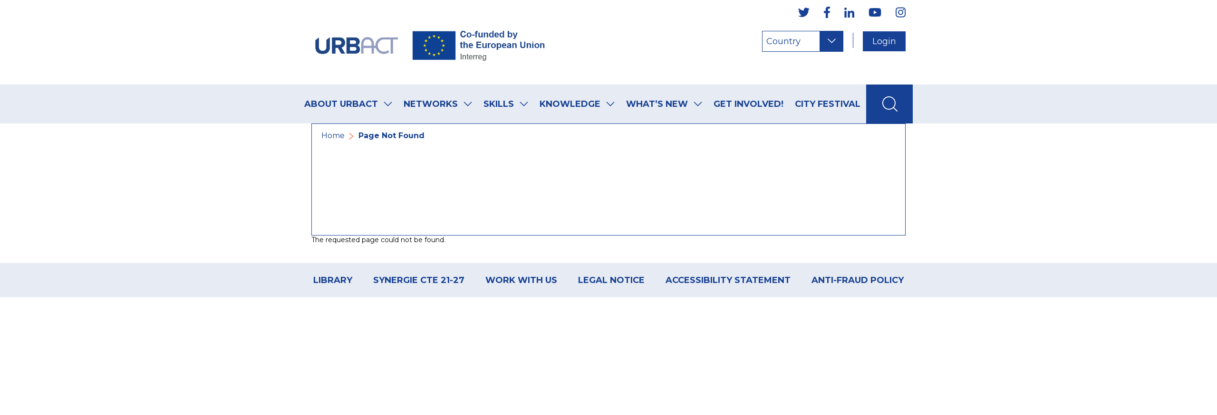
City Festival (827, 104)
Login (884, 41)
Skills (498, 104)
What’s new (657, 104)
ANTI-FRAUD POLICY (857, 280)
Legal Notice (611, 280)
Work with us (521, 280)
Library (332, 280)
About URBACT (341, 104)
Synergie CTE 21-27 (418, 280)
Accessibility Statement (728, 280)
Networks (431, 104)
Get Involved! (748, 104)
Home (333, 135)
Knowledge (570, 104)
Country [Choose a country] (783, 41)
